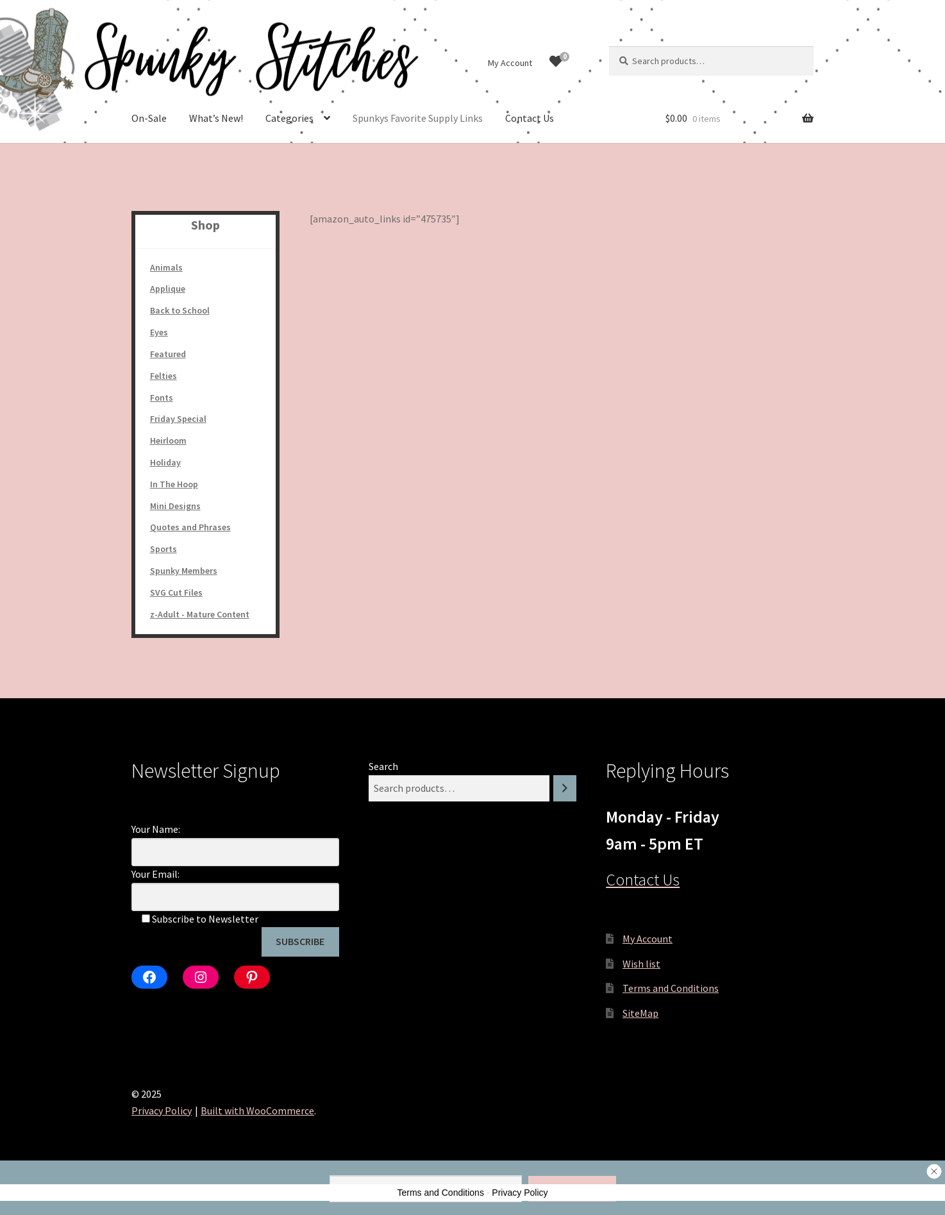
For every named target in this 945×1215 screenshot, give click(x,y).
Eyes (159, 332)
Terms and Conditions (671, 988)
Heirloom (168, 440)
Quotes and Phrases (190, 527)
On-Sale (149, 118)
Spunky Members (183, 570)
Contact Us (529, 118)
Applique (167, 288)
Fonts (161, 397)
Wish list (641, 963)
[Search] (564, 788)
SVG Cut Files (176, 592)
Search (383, 766)
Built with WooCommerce (257, 1110)
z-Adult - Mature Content (199, 614)
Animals (166, 267)
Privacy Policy (161, 1110)
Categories (289, 118)
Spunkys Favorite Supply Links (418, 118)
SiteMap (640, 1013)
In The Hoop (174, 484)
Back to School (180, 310)
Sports (163, 549)
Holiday (165, 462)
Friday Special (178, 418)
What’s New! (216, 118)
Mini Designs (175, 506)
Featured (168, 354)
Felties (163, 375)
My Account (510, 63)
